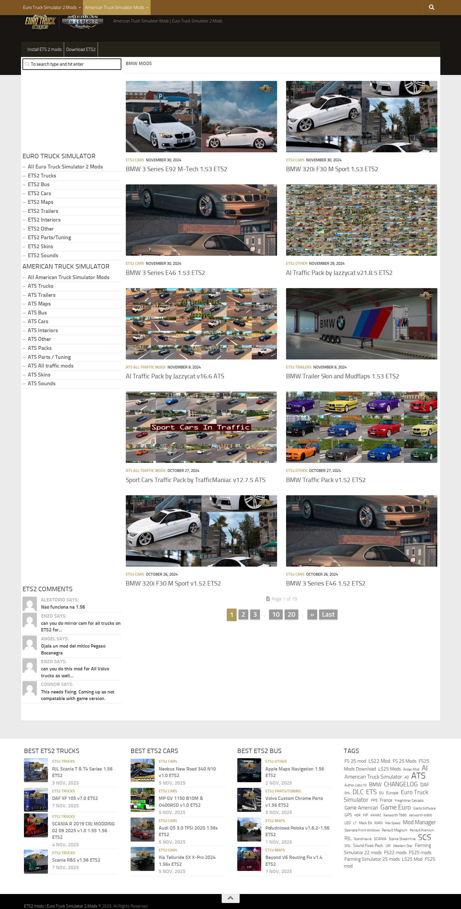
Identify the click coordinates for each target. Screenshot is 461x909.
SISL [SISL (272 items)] (347, 861)
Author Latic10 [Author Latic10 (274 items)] (355, 800)
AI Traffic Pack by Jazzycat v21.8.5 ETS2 (339, 287)
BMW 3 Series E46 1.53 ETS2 (165, 287)
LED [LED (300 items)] (347, 838)
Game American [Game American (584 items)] (361, 823)
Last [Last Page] (328, 629)
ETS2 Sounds (43, 270)
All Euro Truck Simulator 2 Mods (65, 181)
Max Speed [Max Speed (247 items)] (392, 838)
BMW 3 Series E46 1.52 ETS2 (325, 598)
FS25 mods (420, 867)
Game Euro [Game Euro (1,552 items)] (395, 822)
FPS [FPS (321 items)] (374, 815)
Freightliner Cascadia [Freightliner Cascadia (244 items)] (409, 815)
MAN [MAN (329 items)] (378, 838)
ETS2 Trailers (299, 382)
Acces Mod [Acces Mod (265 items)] (411, 784)
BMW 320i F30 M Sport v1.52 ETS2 (173, 598)
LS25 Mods (389, 784)
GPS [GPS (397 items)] (348, 830)
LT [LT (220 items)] (354, 838)
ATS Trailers (41, 310)
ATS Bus (37, 327)
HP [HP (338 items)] (365, 830)
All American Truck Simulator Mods (68, 292)
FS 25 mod (355, 776)
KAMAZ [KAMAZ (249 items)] (376, 830)
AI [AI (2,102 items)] (425, 783)
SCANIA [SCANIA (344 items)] (380, 853)
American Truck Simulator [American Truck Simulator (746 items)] (373, 791)
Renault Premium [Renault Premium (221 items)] (422, 845)
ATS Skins (39, 389)
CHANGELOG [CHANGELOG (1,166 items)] (401, 799)
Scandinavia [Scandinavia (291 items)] (362, 853)
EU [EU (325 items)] (381, 808)
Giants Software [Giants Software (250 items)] (424, 823)
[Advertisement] (281, 683)
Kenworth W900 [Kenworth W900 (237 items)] (420, 830)
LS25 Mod (412, 874)
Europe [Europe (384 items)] (392, 807)
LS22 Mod (379, 776)
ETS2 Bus (38, 199)
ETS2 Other (296, 278)
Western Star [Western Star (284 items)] (402, 861)
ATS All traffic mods (146, 382)
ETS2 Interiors (44, 234)
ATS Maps (39, 318)
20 (291, 629)
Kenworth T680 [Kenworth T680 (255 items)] (395, 830)
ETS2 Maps (40, 217)
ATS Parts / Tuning (49, 372)
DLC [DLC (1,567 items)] (358, 807)
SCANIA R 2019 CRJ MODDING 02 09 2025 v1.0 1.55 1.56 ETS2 (83, 845)
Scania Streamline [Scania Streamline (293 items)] (402, 853)
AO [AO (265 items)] (406, 792)
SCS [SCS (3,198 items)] (424, 852)
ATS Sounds (41, 398)
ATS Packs (40, 363)
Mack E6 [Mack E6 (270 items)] (365, 838)
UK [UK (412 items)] (388, 860)
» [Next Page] (312, 629)
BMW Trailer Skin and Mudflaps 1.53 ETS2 (342, 391)
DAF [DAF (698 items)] (424, 800)
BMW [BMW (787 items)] (375, 799)
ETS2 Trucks (42, 190)
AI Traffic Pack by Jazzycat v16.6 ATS (175, 391)
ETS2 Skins (40, 261)
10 (276, 629)
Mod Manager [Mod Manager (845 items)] (419, 837)
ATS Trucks (40, 301)
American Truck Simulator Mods (114, 7)
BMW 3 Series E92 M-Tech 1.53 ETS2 (176, 184)
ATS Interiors (43, 345)
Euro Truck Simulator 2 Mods (50, 7)
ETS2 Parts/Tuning (49, 252)
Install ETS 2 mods (45, 64)
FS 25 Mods (404, 776)
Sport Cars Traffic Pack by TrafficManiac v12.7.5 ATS (195, 495)
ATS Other (39, 354)
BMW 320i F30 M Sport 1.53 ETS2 (332, 184)
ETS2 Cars (135, 175)
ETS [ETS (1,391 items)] (371, 807)
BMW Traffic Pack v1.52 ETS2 (326, 495)
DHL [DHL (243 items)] (347, 808)
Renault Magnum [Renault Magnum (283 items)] (394, 845)
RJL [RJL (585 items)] (347, 853)
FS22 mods (395, 867)
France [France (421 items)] (386, 815)
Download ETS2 (81, 64)
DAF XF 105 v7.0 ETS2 (75, 813)
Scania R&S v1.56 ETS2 (76, 875)
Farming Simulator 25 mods (372, 874)
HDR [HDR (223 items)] (357, 830)
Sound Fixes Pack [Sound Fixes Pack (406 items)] (368, 860)
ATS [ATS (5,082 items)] (418, 790)
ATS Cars (38, 336)
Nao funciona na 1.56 (63, 622)
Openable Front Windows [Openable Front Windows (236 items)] (362, 845)
